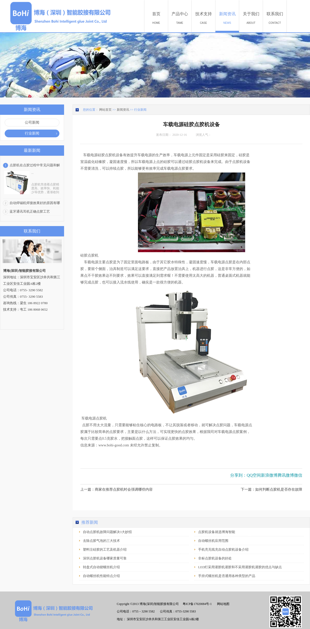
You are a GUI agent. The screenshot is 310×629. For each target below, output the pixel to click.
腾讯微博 (285, 475)
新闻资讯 (123, 109)
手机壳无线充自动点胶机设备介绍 (223, 549)
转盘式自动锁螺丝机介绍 (101, 567)
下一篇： (271, 489)
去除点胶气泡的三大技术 (101, 541)
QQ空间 (254, 475)
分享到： (238, 475)
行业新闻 (140, 109)
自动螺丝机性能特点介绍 (101, 576)
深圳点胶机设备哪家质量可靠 (105, 558)
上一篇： (116, 489)
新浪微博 (269, 475)
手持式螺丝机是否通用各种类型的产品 (226, 576)
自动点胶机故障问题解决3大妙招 (107, 532)
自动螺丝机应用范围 (213, 541)
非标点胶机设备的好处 (215, 558)
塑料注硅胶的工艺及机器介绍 (105, 549)
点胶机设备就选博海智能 (216, 532)
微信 (298, 475)
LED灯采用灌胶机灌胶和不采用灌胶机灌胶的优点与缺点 (240, 567)
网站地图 (222, 604)
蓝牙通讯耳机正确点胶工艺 (30, 211)
